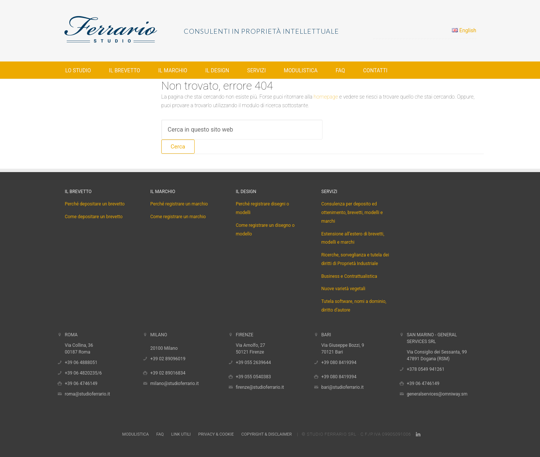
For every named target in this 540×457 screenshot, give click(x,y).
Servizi (329, 191)
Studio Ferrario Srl (331, 434)
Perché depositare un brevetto (95, 204)
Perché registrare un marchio (179, 204)
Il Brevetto (78, 191)
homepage (326, 97)
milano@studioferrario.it (174, 383)
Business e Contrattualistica (349, 276)
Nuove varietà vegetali (343, 288)
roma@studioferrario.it (87, 394)
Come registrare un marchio (178, 216)
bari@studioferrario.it (342, 387)
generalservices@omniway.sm (437, 394)
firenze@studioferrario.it (260, 387)
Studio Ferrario (124, 30)
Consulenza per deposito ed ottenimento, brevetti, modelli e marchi (352, 212)
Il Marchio (162, 191)
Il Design (246, 191)
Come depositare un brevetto (94, 216)
